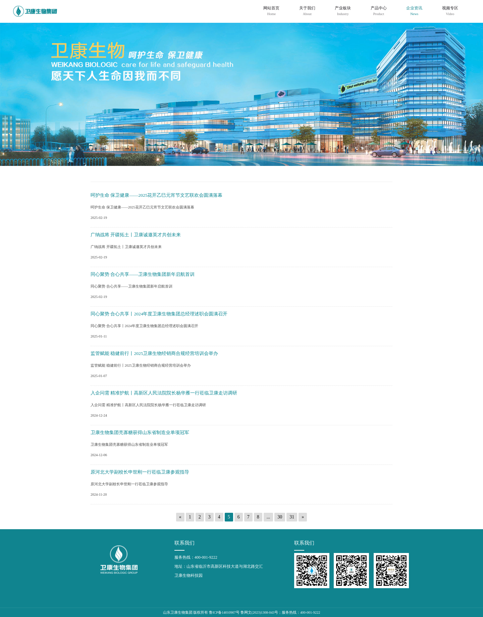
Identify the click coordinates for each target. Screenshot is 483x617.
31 (291, 516)
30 (279, 516)
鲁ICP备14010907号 (224, 612)
